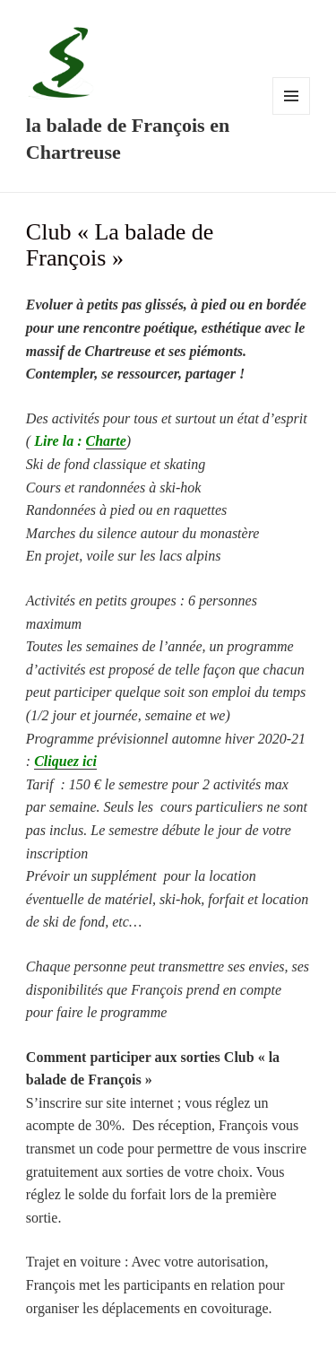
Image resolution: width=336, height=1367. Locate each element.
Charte (106, 440)
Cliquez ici (65, 761)
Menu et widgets (291, 114)
